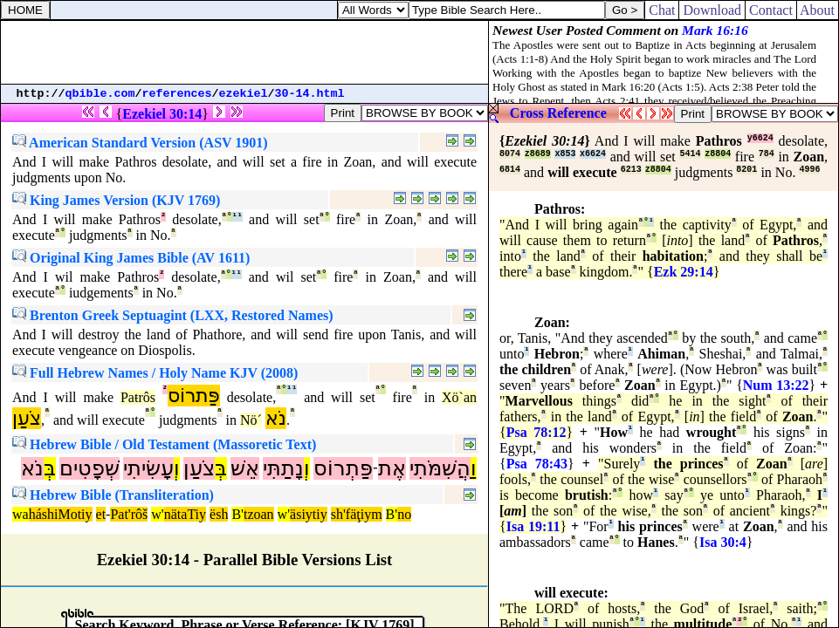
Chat (661, 10)
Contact (771, 10)
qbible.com (100, 93)
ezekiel (243, 93)
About (817, 10)
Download (712, 10)
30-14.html (310, 93)
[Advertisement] (244, 52)
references (177, 93)
